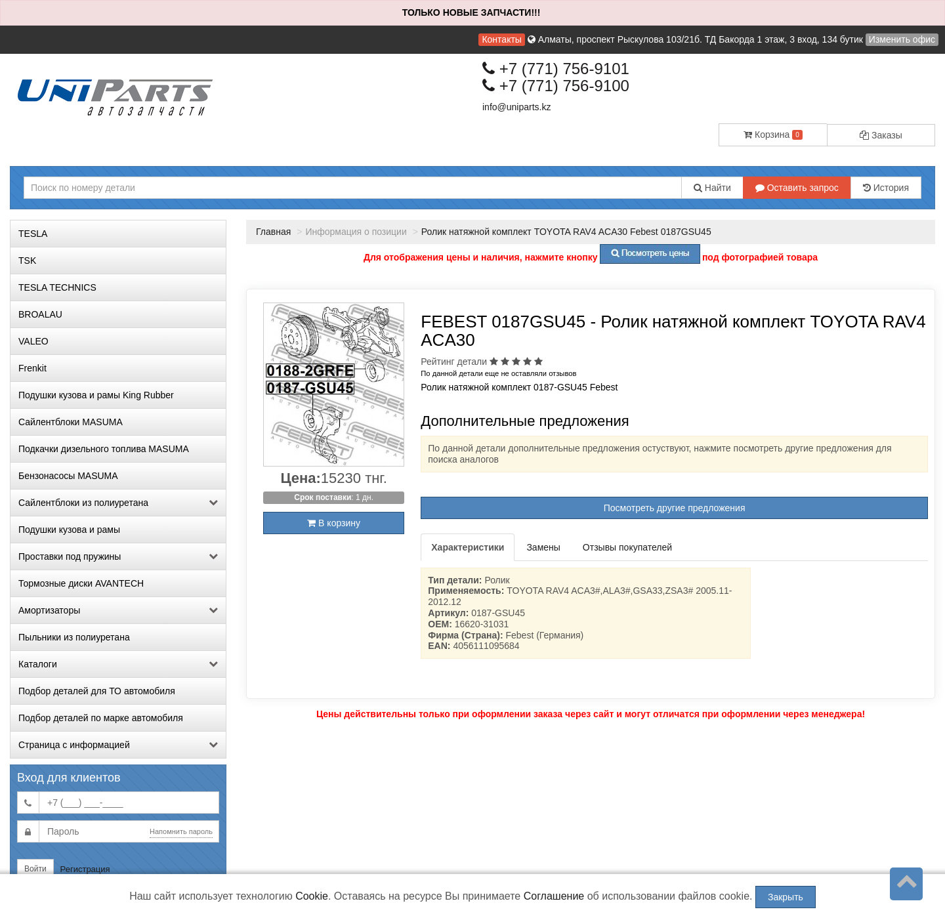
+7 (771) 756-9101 (555, 68)
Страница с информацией (118, 745)
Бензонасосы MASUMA (68, 475)
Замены (543, 547)
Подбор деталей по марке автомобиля (100, 718)
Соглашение (554, 896)
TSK (27, 260)
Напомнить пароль (181, 831)
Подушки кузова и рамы (69, 529)
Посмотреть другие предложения (675, 508)
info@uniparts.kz (516, 107)
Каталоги (118, 664)
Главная (273, 231)
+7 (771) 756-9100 (555, 85)
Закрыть (785, 897)
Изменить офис (902, 39)
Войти (35, 868)
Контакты (501, 39)
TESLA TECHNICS (57, 287)
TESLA (32, 233)
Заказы (881, 135)
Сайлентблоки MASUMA (70, 422)
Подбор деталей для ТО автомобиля (96, 691)
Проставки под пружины (118, 556)
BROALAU (40, 314)
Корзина (773, 134)
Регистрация (85, 869)
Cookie (311, 896)
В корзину (333, 523)
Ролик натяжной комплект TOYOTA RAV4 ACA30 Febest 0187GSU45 (566, 231)
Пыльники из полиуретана (74, 637)
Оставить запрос (797, 187)
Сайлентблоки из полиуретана (118, 502)
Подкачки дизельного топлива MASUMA (103, 449)
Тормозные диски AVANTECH (81, 583)
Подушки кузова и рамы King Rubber (96, 395)
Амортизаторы (118, 610)
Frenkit (32, 368)
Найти (712, 187)
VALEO (33, 341)
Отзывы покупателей (627, 547)
